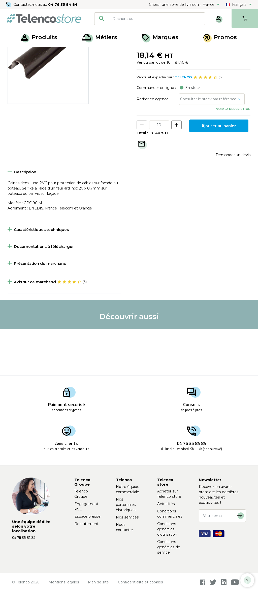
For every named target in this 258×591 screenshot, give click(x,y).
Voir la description (233, 155)
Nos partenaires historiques (126, 504)
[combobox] (149, 18)
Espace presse (87, 516)
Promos (220, 37)
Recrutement (86, 524)
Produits (39, 37)
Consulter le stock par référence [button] (208, 145)
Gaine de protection (83, 53)
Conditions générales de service (168, 547)
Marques (160, 37)
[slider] (205, 123)
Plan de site (98, 582)
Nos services (127, 517)
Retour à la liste (23, 63)
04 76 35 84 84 (63, 4)
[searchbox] (157, 18)
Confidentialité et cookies (140, 582)
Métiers (99, 37)
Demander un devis (233, 200)
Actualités (166, 504)
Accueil (14, 53)
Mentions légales (64, 582)
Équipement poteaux (42, 53)
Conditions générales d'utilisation (167, 529)
